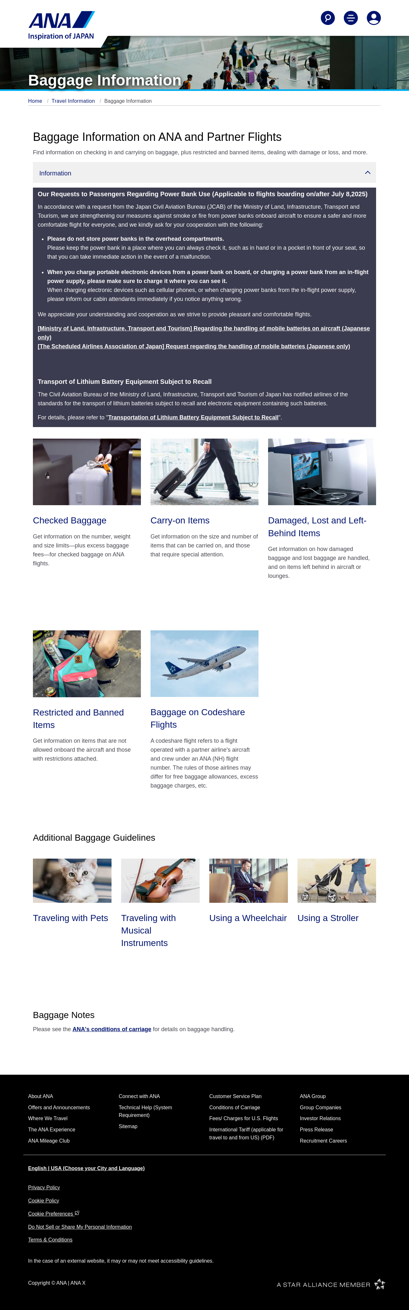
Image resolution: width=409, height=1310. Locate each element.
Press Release (316, 1129)
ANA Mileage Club (49, 1141)
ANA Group (313, 1096)
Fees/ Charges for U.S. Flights (243, 1118)
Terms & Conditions (50, 1239)
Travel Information (74, 101)
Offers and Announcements (59, 1107)
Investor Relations (320, 1118)
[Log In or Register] (374, 18)
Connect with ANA (139, 1096)
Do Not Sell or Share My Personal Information (80, 1227)
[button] (204, 172)
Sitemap (128, 1126)
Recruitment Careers (323, 1141)
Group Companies (321, 1107)
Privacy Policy (44, 1187)
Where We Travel (47, 1118)
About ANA (40, 1096)
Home (36, 101)
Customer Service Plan (235, 1096)
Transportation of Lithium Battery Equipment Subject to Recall (193, 417)
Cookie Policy (43, 1200)
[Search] (328, 18)
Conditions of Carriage (234, 1107)
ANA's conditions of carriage (112, 1029)
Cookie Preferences (54, 1214)
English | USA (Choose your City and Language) (86, 1168)
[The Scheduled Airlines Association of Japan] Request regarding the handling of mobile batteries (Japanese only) (194, 346)
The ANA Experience (51, 1129)
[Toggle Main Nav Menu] (351, 18)
